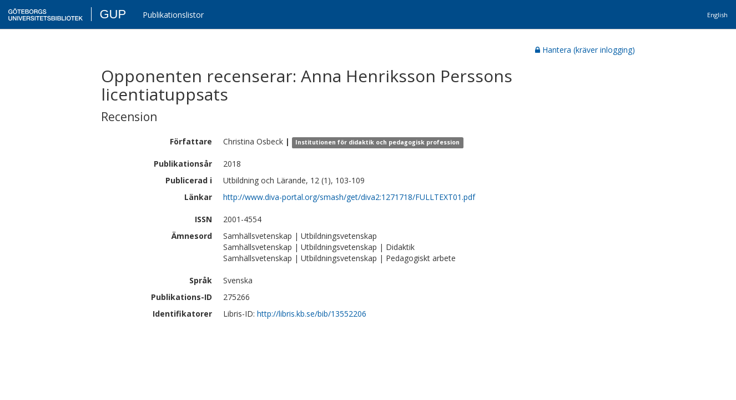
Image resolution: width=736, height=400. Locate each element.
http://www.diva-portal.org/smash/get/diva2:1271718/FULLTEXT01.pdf (349, 197)
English (717, 15)
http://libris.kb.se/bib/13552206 (311, 313)
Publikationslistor (173, 14)
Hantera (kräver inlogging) (585, 49)
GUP (112, 14)
